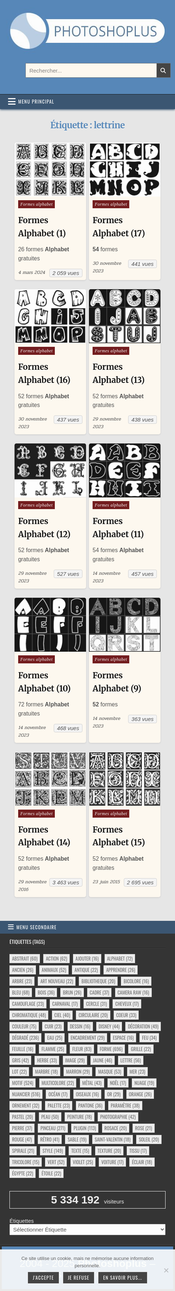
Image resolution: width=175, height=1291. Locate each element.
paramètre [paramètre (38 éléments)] (125, 1105)
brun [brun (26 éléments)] (72, 992)
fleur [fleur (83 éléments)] (81, 1048)
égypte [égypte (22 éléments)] (22, 1173)
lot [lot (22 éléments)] (19, 1071)
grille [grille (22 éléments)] (141, 1048)
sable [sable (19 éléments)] (77, 1139)
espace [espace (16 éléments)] (123, 1037)
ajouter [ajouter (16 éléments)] (87, 958)
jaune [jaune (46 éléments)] (102, 1060)
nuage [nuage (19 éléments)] (144, 1082)
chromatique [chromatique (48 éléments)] (29, 1015)
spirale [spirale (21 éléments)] (23, 1150)
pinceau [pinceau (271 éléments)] (52, 1128)
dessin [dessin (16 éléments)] (80, 1026)
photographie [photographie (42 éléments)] (118, 1116)
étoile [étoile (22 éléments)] (51, 1173)
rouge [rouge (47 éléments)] (22, 1139)
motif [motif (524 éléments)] (22, 1082)
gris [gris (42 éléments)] (20, 1060)
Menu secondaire (36, 927)
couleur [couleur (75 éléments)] (24, 1026)
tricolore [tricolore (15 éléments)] (25, 1162)
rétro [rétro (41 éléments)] (49, 1139)
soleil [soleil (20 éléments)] (149, 1139)
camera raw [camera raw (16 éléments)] (133, 992)
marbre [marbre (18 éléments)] (46, 1071)
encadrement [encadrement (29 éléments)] (88, 1037)
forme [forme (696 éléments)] (111, 1048)
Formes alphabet (36, 204)
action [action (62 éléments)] (56, 958)
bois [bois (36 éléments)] (46, 992)
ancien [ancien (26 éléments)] (22, 969)
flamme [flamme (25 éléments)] (52, 1048)
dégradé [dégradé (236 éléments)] (25, 1037)
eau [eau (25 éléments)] (54, 1037)
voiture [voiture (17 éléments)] (112, 1162)
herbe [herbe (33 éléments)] (47, 1060)
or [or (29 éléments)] (114, 1094)
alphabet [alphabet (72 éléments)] (120, 958)
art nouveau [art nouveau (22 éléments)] (56, 981)
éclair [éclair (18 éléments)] (142, 1162)
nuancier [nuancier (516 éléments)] (26, 1094)
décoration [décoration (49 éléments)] (143, 1026)
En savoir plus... (122, 1277)
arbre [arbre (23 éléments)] (22, 981)
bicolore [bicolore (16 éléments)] (136, 981)
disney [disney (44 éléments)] (109, 1026)
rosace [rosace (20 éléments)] (116, 1128)
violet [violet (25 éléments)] (83, 1162)
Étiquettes (21, 1221)
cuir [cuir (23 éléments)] (53, 1026)
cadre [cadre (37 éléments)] (99, 992)
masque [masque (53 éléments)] (109, 1071)
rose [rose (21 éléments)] (143, 1128)
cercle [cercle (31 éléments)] (96, 1003)
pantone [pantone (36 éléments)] (90, 1105)
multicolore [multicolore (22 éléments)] (58, 1082)
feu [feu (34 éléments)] (149, 1037)
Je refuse (79, 1277)
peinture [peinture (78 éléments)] (79, 1116)
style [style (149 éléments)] (52, 1150)
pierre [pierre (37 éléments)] (22, 1128)
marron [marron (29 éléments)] (78, 1071)
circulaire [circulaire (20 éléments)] (92, 1015)
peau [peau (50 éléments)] (50, 1116)
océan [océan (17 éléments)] (57, 1094)
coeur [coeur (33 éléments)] (126, 1015)
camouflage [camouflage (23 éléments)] (28, 1003)
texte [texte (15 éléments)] (80, 1150)
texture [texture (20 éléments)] (109, 1150)
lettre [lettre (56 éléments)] (131, 1060)
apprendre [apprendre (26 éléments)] (120, 969)
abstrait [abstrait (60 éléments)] (24, 958)
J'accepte (43, 1277)
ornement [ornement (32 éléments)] (25, 1105)
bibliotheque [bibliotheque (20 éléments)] (98, 981)
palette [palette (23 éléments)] (59, 1105)
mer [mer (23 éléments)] (137, 1071)
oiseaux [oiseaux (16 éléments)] (87, 1094)
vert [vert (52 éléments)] (56, 1162)
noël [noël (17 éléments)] (118, 1082)
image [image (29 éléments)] (75, 1060)
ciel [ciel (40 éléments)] (62, 1015)
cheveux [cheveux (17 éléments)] (126, 1003)
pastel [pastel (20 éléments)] (22, 1116)
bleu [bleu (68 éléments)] (20, 992)
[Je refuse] (166, 1270)
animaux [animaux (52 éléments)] (54, 969)
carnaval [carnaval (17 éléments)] (65, 1003)
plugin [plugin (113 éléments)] (85, 1128)
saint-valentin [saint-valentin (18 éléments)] (112, 1139)
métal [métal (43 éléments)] (92, 1082)
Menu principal (36, 101)
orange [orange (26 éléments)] (140, 1094)
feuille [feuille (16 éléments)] (22, 1048)
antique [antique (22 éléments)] (86, 969)
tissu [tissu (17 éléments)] (138, 1150)
